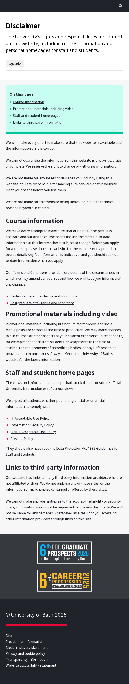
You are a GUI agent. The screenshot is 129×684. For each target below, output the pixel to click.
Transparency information (27, 659)
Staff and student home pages (36, 115)
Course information (28, 102)
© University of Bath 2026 (36, 614)
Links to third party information (38, 122)
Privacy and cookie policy (25, 653)
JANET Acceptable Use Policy (33, 432)
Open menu (8, 5)
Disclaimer (14, 635)
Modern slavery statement (27, 647)
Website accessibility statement (31, 665)
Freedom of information (24, 641)
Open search (120, 5)
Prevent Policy (21, 438)
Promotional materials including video (43, 108)
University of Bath (64, 6)
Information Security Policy (32, 425)
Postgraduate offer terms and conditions (42, 303)
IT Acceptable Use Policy (29, 418)
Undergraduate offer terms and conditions (43, 296)
